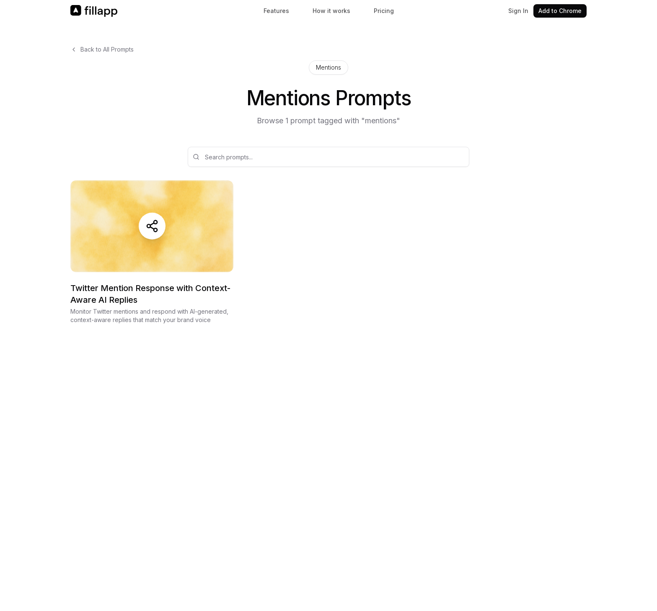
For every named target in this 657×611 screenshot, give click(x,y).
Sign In (518, 10)
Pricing (384, 10)
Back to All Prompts (102, 49)
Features (276, 10)
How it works (331, 10)
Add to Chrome (560, 10)
